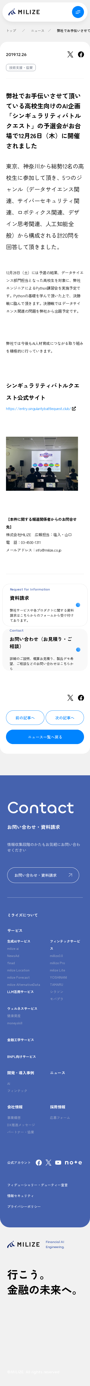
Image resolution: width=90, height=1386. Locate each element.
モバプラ (56, 998)
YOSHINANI (58, 977)
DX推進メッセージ (21, 1124)
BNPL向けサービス (21, 1056)
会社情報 (15, 1107)
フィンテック (17, 1090)
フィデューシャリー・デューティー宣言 (37, 1184)
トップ (11, 30)
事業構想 (14, 1117)
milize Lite (57, 970)
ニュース (37, 30)
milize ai (13, 948)
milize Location (18, 970)
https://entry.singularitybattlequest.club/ (38, 408)
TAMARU (56, 984)
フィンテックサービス (65, 945)
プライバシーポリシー (24, 1206)
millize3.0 (56, 955)
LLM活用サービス (20, 991)
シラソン (56, 991)
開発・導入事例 (20, 1072)
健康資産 (14, 1015)
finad (11, 962)
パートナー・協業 (20, 1132)
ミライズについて (22, 915)
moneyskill (14, 1022)
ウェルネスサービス (22, 1008)
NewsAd (13, 955)
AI (8, 1083)
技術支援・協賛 (21, 67)
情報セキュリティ (20, 1195)
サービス (15, 930)
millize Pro (57, 962)
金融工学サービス (20, 1039)
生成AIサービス (18, 941)
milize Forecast (18, 977)
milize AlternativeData (23, 984)
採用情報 (57, 1107)
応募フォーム (60, 1117)
